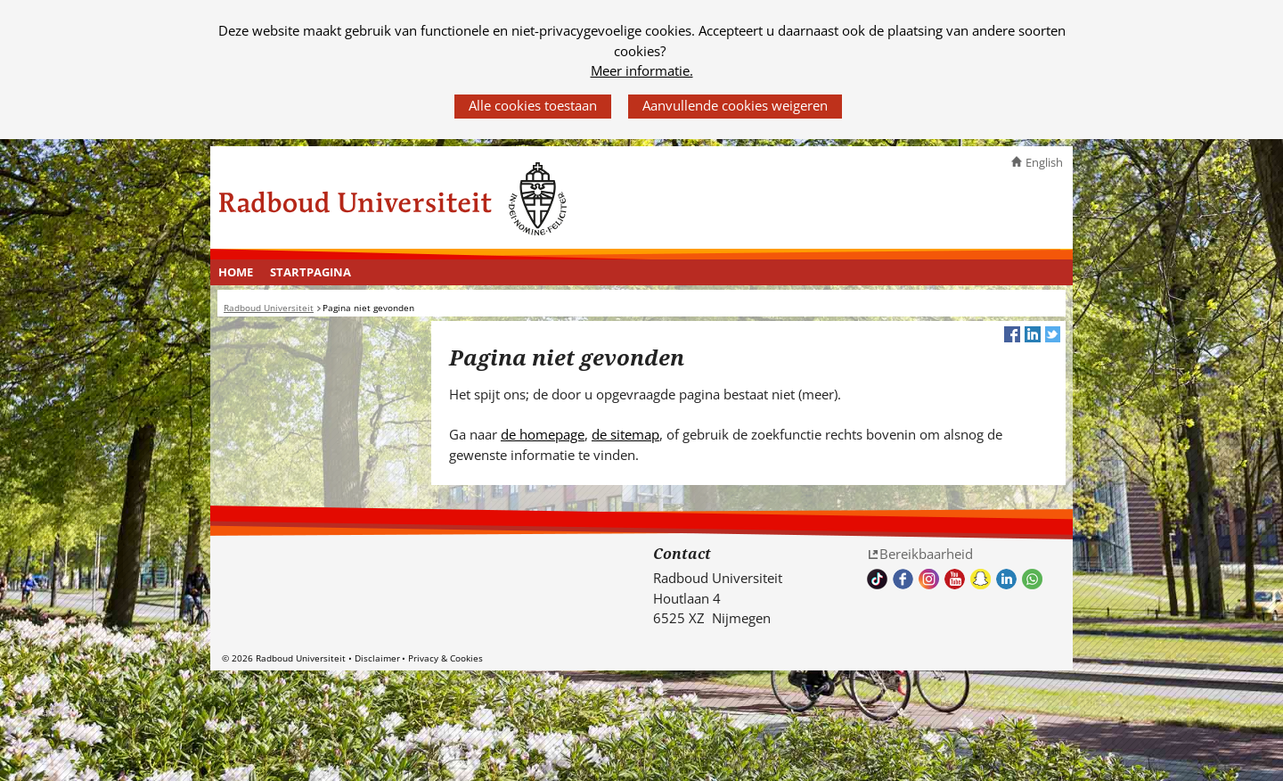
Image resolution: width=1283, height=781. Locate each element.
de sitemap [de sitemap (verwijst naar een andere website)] (625, 434)
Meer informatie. (642, 70)
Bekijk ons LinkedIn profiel (1006, 579)
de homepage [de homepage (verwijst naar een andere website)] (542, 434)
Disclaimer (377, 658)
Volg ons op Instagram (929, 579)
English (1044, 162)
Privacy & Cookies (445, 658)
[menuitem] (236, 272)
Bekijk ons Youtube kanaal (954, 579)
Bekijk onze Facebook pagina (903, 579)
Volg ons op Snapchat (980, 579)
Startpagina (310, 272)
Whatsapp (1032, 579)
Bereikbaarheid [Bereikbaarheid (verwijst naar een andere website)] (926, 554)
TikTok (877, 579)
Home (235, 272)
